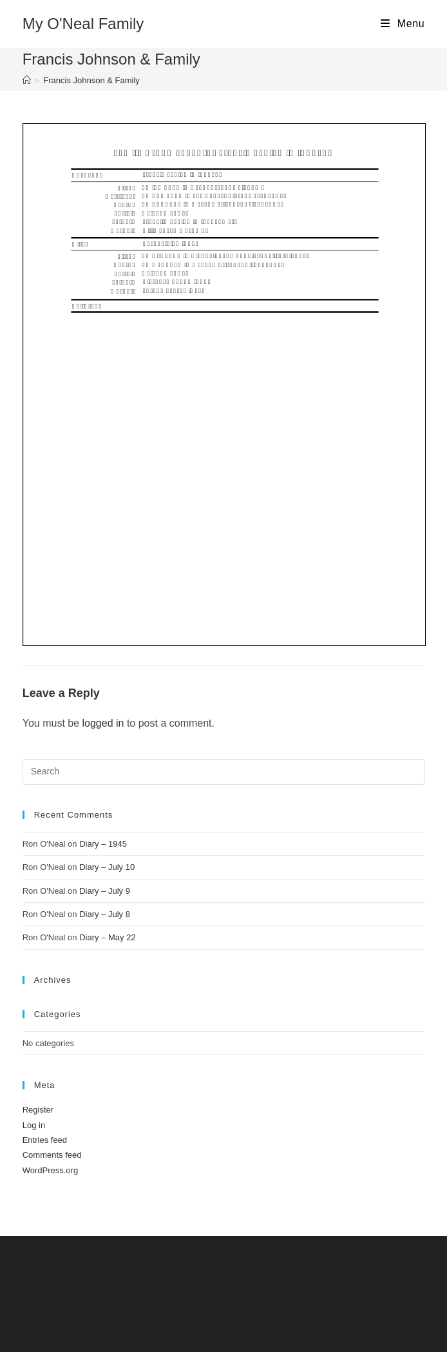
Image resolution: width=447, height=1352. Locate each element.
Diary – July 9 (104, 891)
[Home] (27, 80)
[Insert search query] (224, 772)
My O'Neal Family (83, 23)
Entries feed (45, 1140)
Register (38, 1110)
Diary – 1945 (103, 844)
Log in (34, 1125)
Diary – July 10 (107, 867)
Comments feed (52, 1155)
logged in (103, 723)
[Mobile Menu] (402, 24)
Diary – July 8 (104, 914)
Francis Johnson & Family (91, 80)
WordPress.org (50, 1170)
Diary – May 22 (107, 937)
